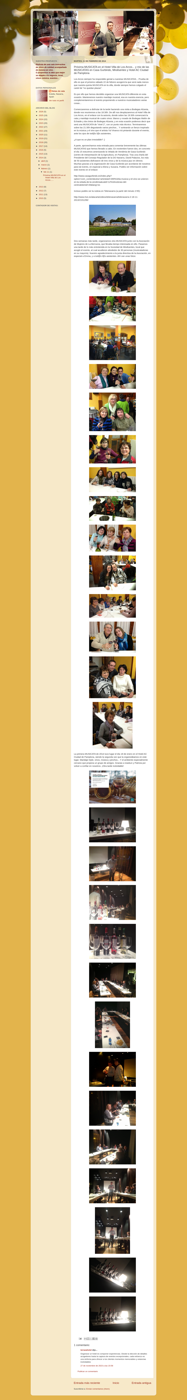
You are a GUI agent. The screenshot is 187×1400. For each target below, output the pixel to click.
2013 (41, 187)
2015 (41, 154)
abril (43, 161)
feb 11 (47, 172)
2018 (41, 142)
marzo (44, 165)
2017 (41, 146)
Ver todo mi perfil (56, 100)
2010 (41, 198)
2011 (41, 194)
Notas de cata (58, 91)
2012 (41, 191)
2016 (41, 150)
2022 (41, 127)
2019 (41, 138)
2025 (41, 115)
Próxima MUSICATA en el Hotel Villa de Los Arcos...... (54, 177)
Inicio (116, 1382)
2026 (41, 112)
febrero (44, 168)
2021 (41, 131)
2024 (41, 119)
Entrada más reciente (87, 1382)
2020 (41, 135)
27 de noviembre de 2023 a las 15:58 (96, 1366)
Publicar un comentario (88, 1371)
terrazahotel (86, 1350)
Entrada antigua (141, 1382)
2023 (41, 123)
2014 (41, 158)
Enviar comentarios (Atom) (98, 1389)
